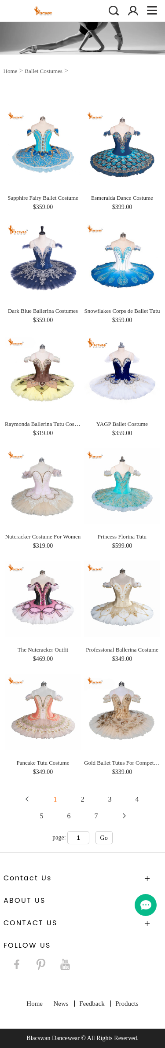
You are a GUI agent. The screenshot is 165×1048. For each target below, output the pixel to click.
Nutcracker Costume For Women (43, 536)
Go (104, 838)
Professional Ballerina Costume (122, 649)
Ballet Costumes (43, 71)
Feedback (91, 1003)
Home (11, 71)
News (61, 1003)
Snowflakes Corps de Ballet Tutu (122, 311)
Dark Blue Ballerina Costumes (43, 311)
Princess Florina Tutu (122, 536)
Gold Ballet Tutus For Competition (124, 762)
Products (127, 1003)
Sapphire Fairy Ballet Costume (42, 197)
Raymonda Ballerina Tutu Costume (45, 424)
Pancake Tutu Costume (43, 762)
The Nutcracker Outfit (43, 649)
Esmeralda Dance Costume (122, 197)
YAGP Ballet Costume (122, 424)
